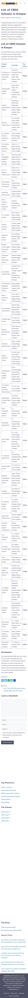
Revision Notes (5, 799)
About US (6, 993)
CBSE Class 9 (5, 821)
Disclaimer (21, 993)
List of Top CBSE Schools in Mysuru (14, 688)
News (5, 686)
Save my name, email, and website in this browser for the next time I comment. (14, 735)
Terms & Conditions (14, 996)
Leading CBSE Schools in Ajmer (13, 691)
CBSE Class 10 (5, 818)
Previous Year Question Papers (10, 796)
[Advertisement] (14, 763)
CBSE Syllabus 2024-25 (8, 790)
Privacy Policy (13, 993)
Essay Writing (5, 802)
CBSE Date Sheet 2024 (8, 927)
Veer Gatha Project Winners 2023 (11, 930)
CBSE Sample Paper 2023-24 (10, 793)
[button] (21, 3)
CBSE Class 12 (5, 812)
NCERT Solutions (6, 787)
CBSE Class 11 (5, 815)
